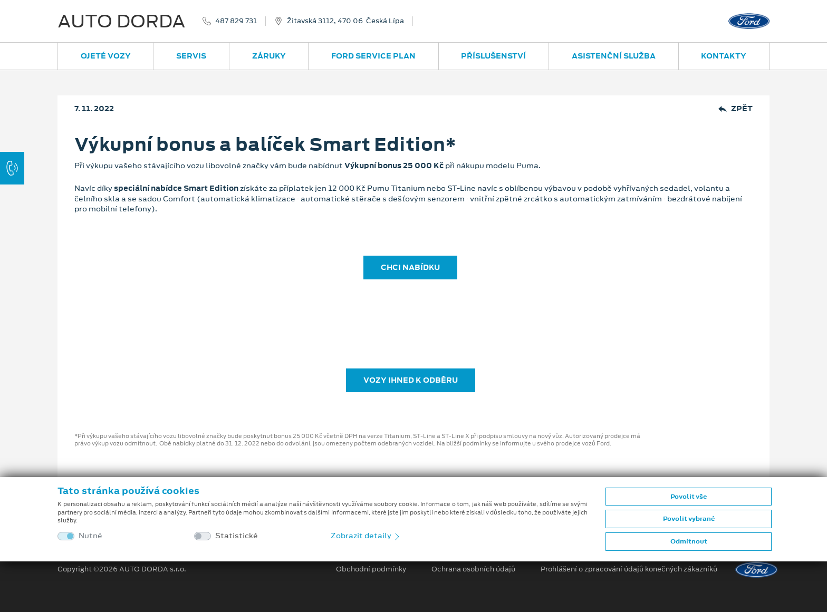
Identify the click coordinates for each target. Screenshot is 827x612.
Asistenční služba (614, 56)
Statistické (236, 536)
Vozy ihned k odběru (410, 380)
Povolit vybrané (689, 518)
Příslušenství (493, 56)
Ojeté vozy (106, 56)
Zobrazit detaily (366, 535)
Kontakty (723, 56)
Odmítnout (688, 541)
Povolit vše (688, 496)
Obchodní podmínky (371, 569)
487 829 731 (236, 21)
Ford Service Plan (373, 56)
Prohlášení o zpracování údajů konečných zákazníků (629, 569)
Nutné (90, 536)
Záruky (269, 56)
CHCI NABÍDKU (410, 267)
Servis (191, 56)
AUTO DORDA (121, 21)
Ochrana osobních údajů (473, 569)
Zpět (735, 109)
